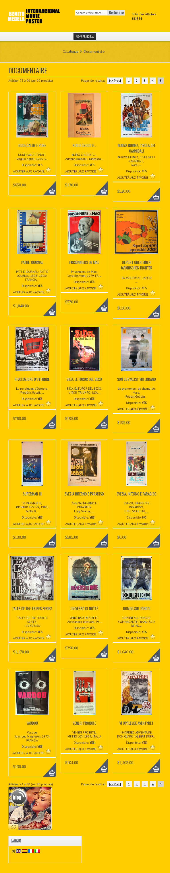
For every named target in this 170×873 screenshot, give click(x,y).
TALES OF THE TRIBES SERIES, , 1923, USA (32, 622)
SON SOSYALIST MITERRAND (136, 379)
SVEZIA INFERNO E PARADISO (84, 494)
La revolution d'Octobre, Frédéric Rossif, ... (32, 391)
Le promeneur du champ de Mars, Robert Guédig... (136, 393)
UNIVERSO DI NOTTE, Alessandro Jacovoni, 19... (84, 620)
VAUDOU (32, 723)
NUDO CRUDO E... (84, 145)
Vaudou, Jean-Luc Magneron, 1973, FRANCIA (32, 736)
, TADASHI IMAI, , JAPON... (136, 278)
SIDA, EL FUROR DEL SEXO (84, 379)
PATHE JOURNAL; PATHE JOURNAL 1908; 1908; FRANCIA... (32, 276)
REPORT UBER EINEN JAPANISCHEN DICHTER (136, 265)
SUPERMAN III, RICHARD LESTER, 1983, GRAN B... (32, 507)
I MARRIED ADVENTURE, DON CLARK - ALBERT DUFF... (136, 734)
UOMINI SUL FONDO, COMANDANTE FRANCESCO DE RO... (136, 622)
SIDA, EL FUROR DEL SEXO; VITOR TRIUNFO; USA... (84, 391)
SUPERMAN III (32, 494)
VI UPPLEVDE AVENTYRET (136, 723)
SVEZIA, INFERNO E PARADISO (136, 494)
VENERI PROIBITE (84, 723)
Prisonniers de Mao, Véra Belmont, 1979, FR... (84, 274)
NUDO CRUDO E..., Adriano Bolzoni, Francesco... (84, 157)
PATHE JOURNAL (32, 262)
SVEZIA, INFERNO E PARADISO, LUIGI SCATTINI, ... (136, 507)
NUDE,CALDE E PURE (32, 145)
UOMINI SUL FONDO (136, 608)
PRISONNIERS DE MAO (84, 262)
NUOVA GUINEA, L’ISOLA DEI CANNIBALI (136, 148)
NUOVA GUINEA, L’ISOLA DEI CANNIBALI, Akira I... (136, 161)
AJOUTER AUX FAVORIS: (29, 638)
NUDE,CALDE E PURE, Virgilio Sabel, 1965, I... (32, 157)
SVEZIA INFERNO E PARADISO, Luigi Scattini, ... (84, 507)
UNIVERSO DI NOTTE (84, 608)
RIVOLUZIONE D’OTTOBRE (32, 379)
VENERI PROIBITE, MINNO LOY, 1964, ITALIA (84, 734)
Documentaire (94, 51)
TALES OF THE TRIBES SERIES (32, 608)
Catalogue (70, 51)
